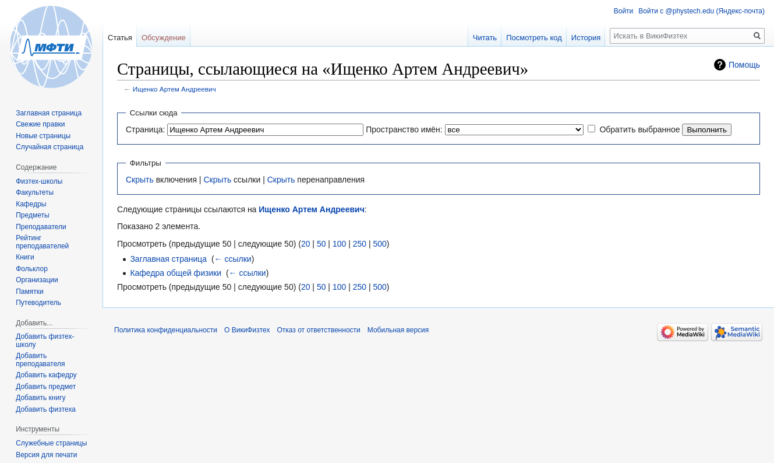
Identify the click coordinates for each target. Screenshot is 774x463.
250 (359, 243)
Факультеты (35, 192)
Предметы (32, 215)
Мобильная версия (398, 330)
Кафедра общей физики (175, 273)
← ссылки (233, 259)
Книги (25, 257)
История (585, 37)
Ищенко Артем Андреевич (174, 89)
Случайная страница (49, 147)
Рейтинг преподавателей (42, 242)
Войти (624, 11)
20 (305, 243)
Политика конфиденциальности (165, 330)
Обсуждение (164, 37)
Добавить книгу (40, 398)
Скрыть (140, 179)
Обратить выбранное (639, 129)
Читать (485, 37)
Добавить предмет (46, 387)
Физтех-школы (39, 181)
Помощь (744, 64)
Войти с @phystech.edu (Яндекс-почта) (701, 11)
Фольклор (32, 269)
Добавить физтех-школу (45, 340)
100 (339, 243)
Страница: (145, 129)
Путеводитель (38, 303)
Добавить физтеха (46, 409)
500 (379, 243)
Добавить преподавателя (40, 360)
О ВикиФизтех (247, 330)
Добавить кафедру (46, 375)
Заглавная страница (168, 259)
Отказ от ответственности (318, 330)
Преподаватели (41, 227)
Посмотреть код (534, 37)
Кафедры (31, 204)
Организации (37, 280)
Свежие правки (40, 124)
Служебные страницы (51, 443)
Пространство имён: (404, 129)
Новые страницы (43, 136)
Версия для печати (46, 455)
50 (321, 243)
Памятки (30, 291)
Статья (120, 37)
